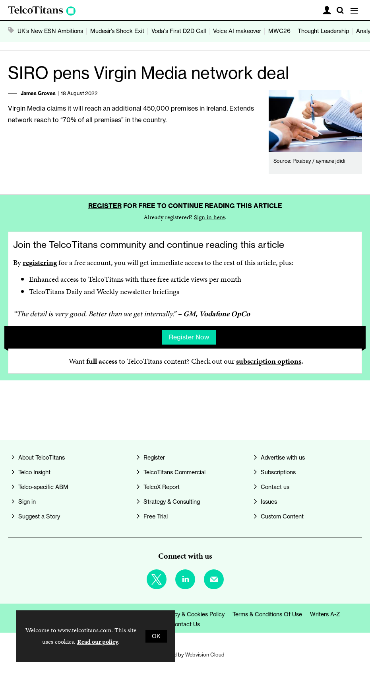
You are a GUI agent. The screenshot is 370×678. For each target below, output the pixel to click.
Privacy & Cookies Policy (193, 614)
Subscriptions (278, 472)
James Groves (38, 93)
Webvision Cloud (205, 654)
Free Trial (155, 516)
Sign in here (209, 217)
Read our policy (97, 641)
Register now (189, 337)
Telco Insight (34, 472)
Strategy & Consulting (171, 501)
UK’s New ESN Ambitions (50, 31)
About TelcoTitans (41, 457)
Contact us (275, 487)
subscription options (268, 361)
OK (156, 636)
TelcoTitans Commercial (174, 472)
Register (105, 206)
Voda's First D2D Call (178, 31)
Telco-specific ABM (43, 487)
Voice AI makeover (237, 31)
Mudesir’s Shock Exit (117, 31)
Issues (269, 501)
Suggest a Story (39, 516)
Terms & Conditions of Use (267, 614)
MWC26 (279, 31)
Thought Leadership (323, 31)
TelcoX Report (161, 487)
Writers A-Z (325, 614)
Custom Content (282, 516)
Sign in (27, 501)
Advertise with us (283, 457)
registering (40, 262)
